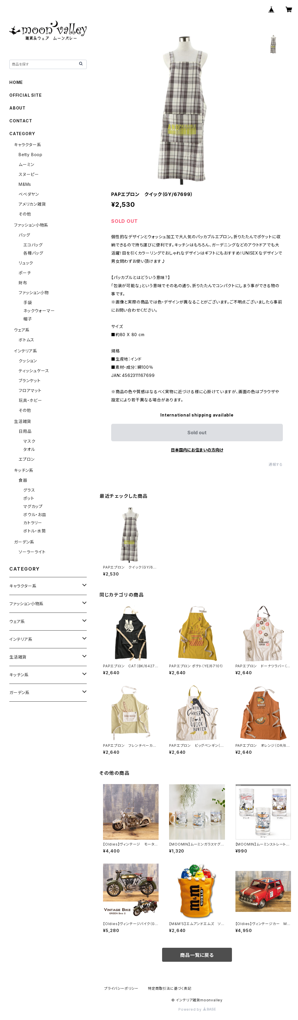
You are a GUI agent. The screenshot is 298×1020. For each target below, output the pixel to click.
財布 (23, 282)
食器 (23, 480)
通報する (276, 464)
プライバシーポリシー (121, 988)
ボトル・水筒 (34, 530)
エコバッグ (33, 244)
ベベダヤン (29, 194)
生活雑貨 (22, 421)
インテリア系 (25, 350)
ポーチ (25, 272)
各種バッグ (33, 252)
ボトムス (26, 339)
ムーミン (26, 164)
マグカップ (33, 506)
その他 (25, 213)
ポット (28, 498)
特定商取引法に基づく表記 (169, 988)
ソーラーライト (32, 551)
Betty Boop (30, 154)
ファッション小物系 (31, 225)
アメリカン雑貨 (32, 204)
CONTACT (20, 120)
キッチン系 (23, 470)
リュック (26, 262)
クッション (28, 360)
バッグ (24, 234)
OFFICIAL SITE (25, 95)
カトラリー (32, 522)
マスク (29, 441)
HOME (16, 82)
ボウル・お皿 (34, 514)
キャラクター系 (27, 144)
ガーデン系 (24, 541)
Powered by (197, 1009)
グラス (29, 490)
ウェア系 (22, 329)
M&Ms (25, 184)
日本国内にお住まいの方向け (197, 449)
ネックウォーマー (39, 310)
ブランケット (30, 380)
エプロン (27, 459)
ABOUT (17, 107)
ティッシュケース (34, 370)
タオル (29, 449)
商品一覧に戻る (197, 955)
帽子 (27, 318)
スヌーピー (29, 174)
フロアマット (30, 390)
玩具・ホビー (30, 400)
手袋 (27, 302)
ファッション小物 (34, 292)
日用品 (25, 431)
